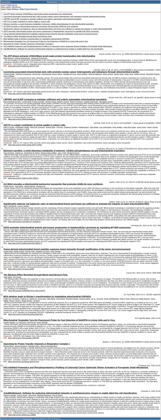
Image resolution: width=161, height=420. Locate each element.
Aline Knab (32, 395)
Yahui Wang (7, 277)
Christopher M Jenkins (32, 153)
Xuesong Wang (84, 299)
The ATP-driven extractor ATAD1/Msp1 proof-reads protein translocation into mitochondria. (38, 14)
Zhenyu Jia (134, 299)
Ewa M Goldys (57, 395)
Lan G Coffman (8, 76)
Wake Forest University (28, 9)
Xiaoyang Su (40, 186)
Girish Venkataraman (111, 299)
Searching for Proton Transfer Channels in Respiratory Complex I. (28, 44)
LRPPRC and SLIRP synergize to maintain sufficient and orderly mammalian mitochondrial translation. (42, 19)
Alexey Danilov (27, 301)
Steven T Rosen (15, 301)
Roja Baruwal (46, 74)
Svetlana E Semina (70, 127)
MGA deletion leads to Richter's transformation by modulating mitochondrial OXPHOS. (36, 39)
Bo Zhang (15, 299)
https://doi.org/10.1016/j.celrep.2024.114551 (25, 94)
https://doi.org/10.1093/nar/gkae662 (22, 119)
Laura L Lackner (23, 206)
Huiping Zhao (50, 127)
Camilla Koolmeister (91, 102)
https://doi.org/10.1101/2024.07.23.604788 (24, 198)
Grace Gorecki (108, 74)
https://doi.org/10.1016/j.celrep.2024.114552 (25, 145)
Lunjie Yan (44, 230)
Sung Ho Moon (8, 153)
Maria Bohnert (8, 58)
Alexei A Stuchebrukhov (48, 346)
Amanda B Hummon (21, 370)
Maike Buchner (144, 299)
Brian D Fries (8, 370)
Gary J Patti (62, 153)
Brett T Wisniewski (10, 206)
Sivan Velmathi (42, 322)
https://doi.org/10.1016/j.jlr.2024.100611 (23, 178)
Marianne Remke (72, 299)
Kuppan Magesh (9, 322)
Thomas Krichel (27, 418)
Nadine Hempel (139, 74)
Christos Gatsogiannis (22, 58)
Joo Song (99, 299)
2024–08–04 (12, 5)
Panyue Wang (8, 346)
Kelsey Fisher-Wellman (10, 9)
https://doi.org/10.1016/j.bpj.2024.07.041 (23, 362)
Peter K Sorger (152, 127)
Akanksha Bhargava (44, 395)
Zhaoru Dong (91, 230)
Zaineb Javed (119, 74)
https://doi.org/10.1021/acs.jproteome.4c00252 (26, 387)
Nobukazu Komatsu (43, 251)
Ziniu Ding (52, 230)
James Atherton (29, 186)
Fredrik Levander (38, 102)
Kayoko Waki (8, 251)
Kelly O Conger (8, 127)
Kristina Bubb (26, 102)
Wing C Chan (124, 299)
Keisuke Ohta (30, 251)
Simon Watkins (82, 74)
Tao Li (99, 230)
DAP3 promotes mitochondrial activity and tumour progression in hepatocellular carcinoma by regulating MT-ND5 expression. (51, 31)
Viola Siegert (60, 299)
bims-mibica (5, 2)
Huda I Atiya (129, 74)
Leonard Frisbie (9, 74)
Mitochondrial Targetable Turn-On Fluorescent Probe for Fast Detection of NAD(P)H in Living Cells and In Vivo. (45, 41)
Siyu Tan (6, 230)
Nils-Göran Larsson (106, 102)
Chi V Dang (17, 277)
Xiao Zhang (15, 230)
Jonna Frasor (141, 127)
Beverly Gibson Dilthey (49, 153)
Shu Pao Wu (31, 322)
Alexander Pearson (153, 74)
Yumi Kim (59, 127)
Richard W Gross (73, 153)
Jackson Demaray (20, 346)
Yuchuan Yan (80, 230)
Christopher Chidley (22, 127)
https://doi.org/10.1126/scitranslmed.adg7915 (25, 314)
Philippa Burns (83, 127)
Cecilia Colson (8, 186)
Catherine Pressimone (23, 74)
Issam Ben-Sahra (130, 127)
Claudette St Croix (69, 74)
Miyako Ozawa (19, 251)
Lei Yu (93, 299)
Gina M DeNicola (9, 129)
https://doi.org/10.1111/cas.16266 (21, 269)
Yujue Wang (19, 186)
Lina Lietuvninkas (105, 127)
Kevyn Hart (42, 299)
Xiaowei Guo (24, 230)
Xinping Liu (19, 153)
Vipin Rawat (94, 127)
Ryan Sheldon (117, 127)
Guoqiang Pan (35, 230)
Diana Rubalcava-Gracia (12, 102)
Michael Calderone (95, 74)
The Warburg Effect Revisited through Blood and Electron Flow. (27, 36)
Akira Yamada (55, 251)
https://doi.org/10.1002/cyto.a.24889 (22, 415)
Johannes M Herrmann (39, 58)
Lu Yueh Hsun (21, 322)
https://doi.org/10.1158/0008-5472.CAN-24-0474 (26, 291)
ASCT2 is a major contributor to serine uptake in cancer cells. (26, 21)
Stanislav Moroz (34, 346)
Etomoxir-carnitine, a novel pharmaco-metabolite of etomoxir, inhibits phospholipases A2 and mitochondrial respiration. (48, 24)
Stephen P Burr (50, 102)
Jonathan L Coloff (22, 129)
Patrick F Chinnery (76, 102)
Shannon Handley (9, 395)
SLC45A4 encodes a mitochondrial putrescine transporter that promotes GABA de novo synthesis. (41, 26)
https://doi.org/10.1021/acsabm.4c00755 (23, 338)
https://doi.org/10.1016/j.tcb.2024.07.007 (23, 66)
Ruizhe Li (60, 230)
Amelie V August (63, 102)
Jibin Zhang (51, 299)
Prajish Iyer (7, 299)
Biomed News (52, 2)
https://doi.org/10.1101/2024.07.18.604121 (24, 222)
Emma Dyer (36, 74)
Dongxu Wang (70, 230)
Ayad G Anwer (22, 395)
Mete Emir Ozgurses (37, 127)
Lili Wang (36, 301)
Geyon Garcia (57, 74)
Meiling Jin (33, 299)
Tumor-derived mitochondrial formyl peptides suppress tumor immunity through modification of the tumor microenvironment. (50, 34)
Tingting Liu (24, 299)
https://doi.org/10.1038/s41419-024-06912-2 (25, 243)
